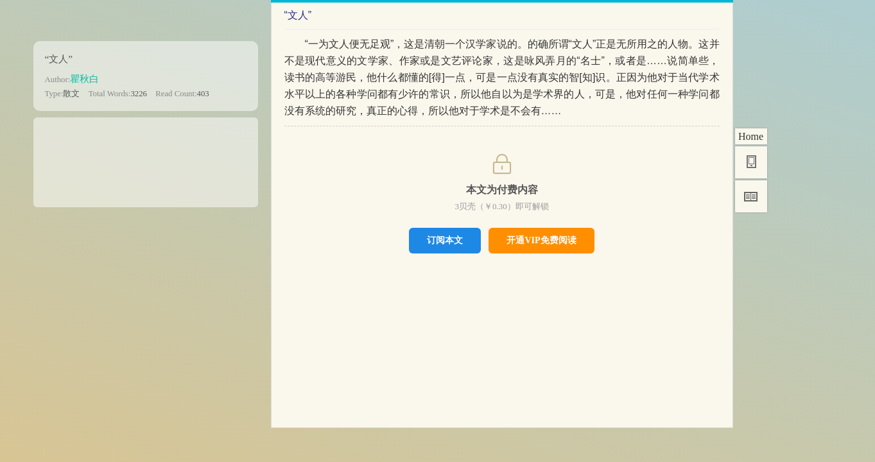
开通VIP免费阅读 (541, 240)
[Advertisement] (146, 158)
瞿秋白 (84, 78)
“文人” (59, 58)
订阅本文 (445, 240)
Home (750, 136)
